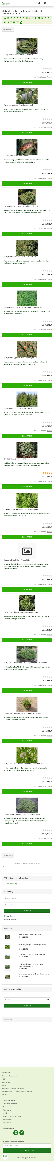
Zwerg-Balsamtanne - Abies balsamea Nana (20, 55)
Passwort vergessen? (11, 919)
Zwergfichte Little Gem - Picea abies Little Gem (21, 206)
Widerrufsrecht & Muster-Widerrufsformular (17, 1092)
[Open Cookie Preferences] (5, 1157)
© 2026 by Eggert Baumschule (27, 1158)
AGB (3, 1079)
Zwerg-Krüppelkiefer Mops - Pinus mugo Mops (21, 509)
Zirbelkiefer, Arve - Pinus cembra (15, 459)
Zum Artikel (27, 82)
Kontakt (4, 1085)
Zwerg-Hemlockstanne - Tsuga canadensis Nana (22, 814)
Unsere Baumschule (10, 1104)
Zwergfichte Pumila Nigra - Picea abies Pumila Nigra (23, 307)
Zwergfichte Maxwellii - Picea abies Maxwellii (20, 257)
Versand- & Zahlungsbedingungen (13, 1088)
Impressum (6, 1082)
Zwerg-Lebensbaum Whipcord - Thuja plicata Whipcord (24, 713)
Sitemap (5, 1095)
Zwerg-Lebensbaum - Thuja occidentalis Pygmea (22, 612)
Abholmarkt (7, 1107)
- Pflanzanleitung (11, 884)
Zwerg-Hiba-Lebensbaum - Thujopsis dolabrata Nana (23, 764)
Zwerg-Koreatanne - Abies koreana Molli (18, 105)
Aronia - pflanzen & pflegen (12, 1116)
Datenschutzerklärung (9, 1076)
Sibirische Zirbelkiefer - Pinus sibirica (17, 560)
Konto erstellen (9, 916)
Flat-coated (7, 1123)
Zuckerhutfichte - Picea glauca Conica (18, 408)
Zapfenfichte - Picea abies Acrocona (17, 156)
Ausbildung (7, 1110)
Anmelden (27, 911)
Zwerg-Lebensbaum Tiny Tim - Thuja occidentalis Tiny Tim (25, 663)
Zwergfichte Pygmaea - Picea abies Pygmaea (20, 358)
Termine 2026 (7, 1119)
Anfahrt (5, 1113)
